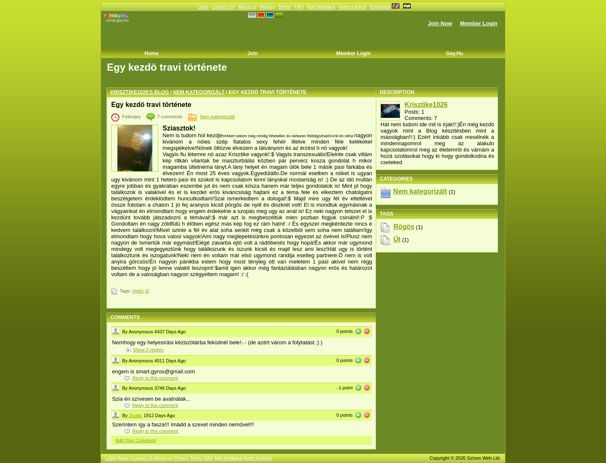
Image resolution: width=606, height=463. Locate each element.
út (147, 290)
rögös (138, 290)
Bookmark (380, 6)
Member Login (478, 23)
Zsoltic (135, 415)
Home (151, 53)
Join (252, 53)
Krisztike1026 (425, 104)
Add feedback (321, 6)
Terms (284, 6)
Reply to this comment (155, 378)
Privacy (267, 6)
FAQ (298, 6)
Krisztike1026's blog (139, 92)
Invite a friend (353, 6)
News (123, 457)
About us (247, 6)
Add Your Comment (135, 440)
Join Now (440, 23)
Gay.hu (454, 53)
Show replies (148, 349)
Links (202, 6)
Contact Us (223, 6)
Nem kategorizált (198, 92)
